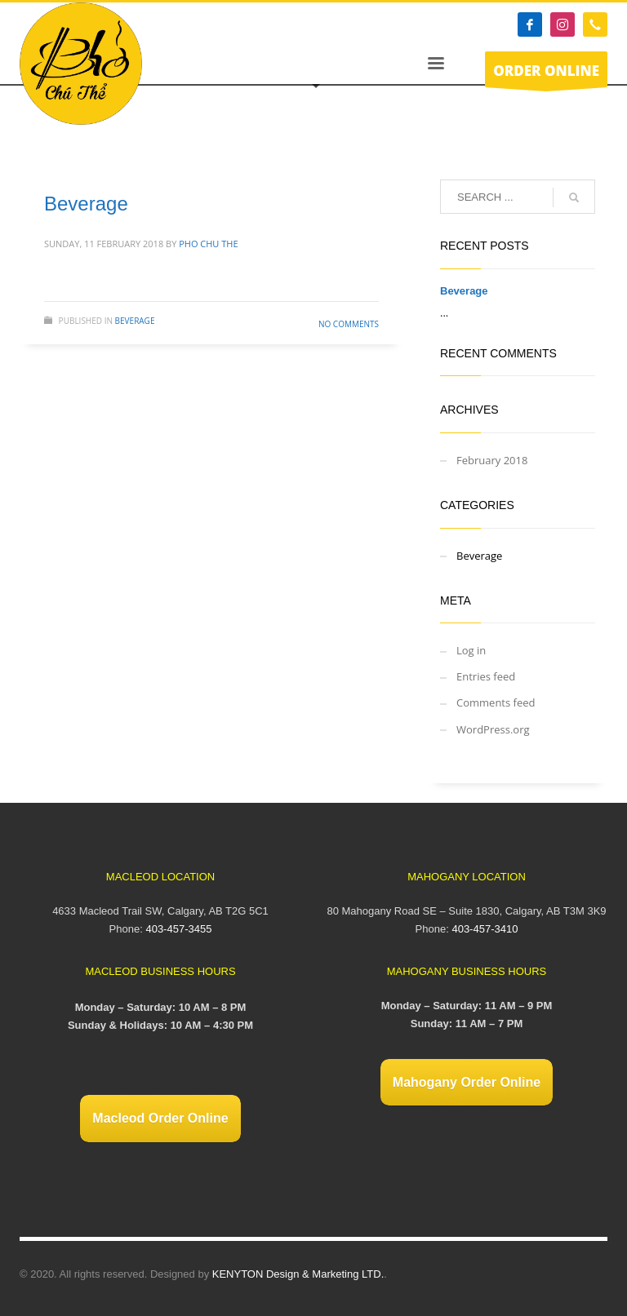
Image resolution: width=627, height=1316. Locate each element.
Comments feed (495, 702)
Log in (471, 650)
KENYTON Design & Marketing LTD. (298, 1274)
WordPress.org (493, 729)
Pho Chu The (208, 243)
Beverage (86, 204)
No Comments (348, 324)
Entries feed (485, 676)
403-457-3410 (484, 929)
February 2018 (491, 460)
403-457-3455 (178, 929)
